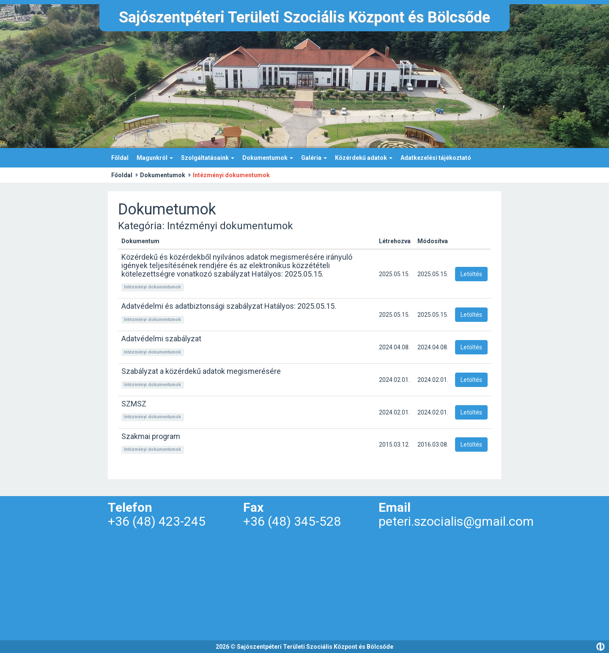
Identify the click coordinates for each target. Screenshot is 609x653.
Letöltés (471, 274)
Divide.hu (600, 646)
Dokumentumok (267, 157)
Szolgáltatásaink (207, 157)
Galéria (314, 157)
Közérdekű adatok (363, 157)
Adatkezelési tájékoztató (436, 157)
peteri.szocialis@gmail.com (456, 521)
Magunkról (155, 157)
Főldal (120, 157)
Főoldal (121, 175)
